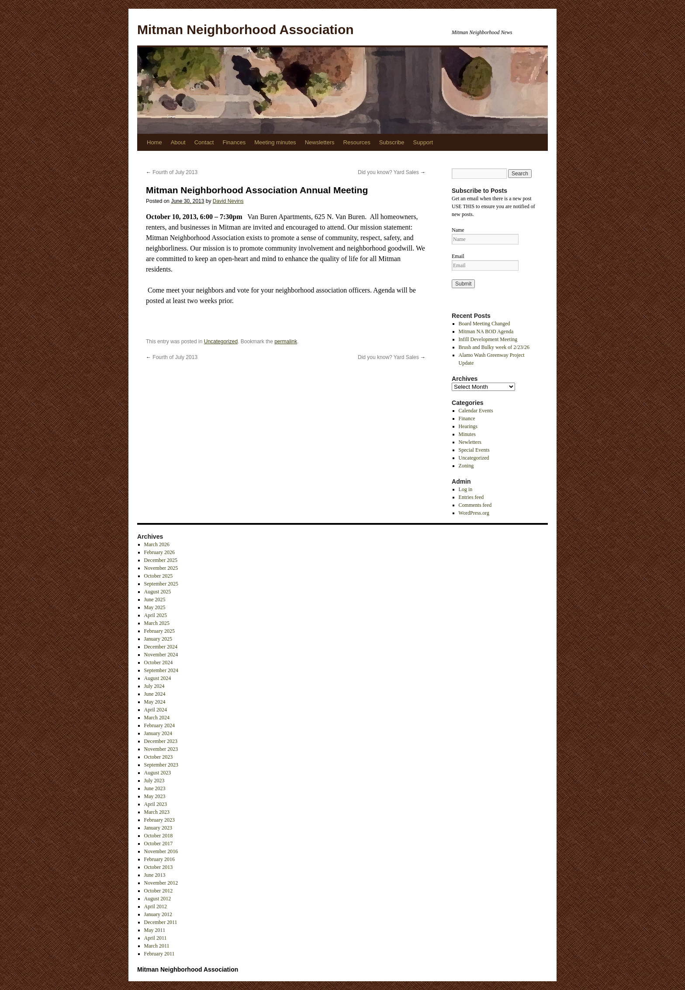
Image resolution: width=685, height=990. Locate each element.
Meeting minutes (275, 142)
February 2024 (159, 725)
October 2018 (158, 836)
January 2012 (158, 914)
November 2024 (161, 655)
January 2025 (158, 639)
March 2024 (157, 718)
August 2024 (157, 678)
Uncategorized (221, 341)
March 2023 (157, 812)
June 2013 (155, 875)
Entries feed (471, 497)
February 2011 (159, 954)
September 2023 (161, 765)
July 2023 (154, 780)
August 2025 (157, 592)
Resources (356, 142)
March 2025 (157, 623)
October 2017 (158, 843)
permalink (285, 341)
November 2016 (161, 851)
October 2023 (158, 757)
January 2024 (158, 733)
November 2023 (161, 749)
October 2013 (158, 867)
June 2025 (155, 599)
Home (154, 142)
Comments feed (475, 505)
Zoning (466, 466)
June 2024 (155, 694)
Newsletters (320, 142)
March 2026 (157, 544)
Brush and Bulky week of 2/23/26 (494, 347)
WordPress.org (474, 513)
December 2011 (160, 922)
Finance (467, 418)
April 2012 (155, 906)
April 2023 (155, 804)
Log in (466, 489)
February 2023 (159, 820)
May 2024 (155, 702)
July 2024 (154, 686)
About (178, 142)
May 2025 (155, 607)
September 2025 (161, 584)
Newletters (470, 442)
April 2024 (155, 710)
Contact (204, 142)
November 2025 (161, 568)
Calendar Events (476, 411)
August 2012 (157, 899)
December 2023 (160, 741)
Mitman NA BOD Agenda (486, 331)
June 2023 (155, 788)
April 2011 (155, 938)
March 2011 (157, 946)
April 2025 (155, 615)
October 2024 (158, 662)
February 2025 (159, 631)
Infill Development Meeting (488, 339)
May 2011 (155, 930)
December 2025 (160, 560)
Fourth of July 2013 (171, 172)
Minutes (467, 434)
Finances (234, 142)
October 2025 (158, 576)
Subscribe (392, 142)
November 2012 (161, 883)
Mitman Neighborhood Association (245, 29)
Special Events (474, 450)
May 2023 (155, 796)
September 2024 (161, 670)
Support (423, 142)
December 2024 (160, 647)
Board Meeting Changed (484, 324)
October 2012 (158, 891)
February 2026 (159, 552)
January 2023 (158, 828)
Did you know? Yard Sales (392, 172)
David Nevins (228, 201)
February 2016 (159, 859)
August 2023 (157, 773)
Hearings (468, 426)
